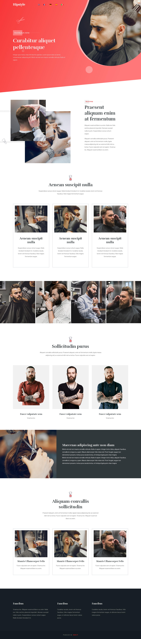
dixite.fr (75, 635)
